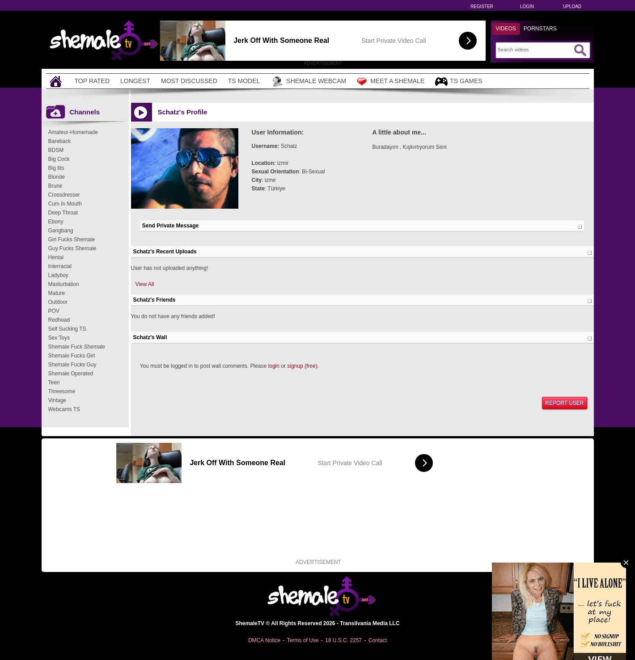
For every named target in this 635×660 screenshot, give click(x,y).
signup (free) (302, 366)
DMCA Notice (264, 640)
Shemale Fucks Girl (71, 356)
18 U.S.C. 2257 (343, 640)
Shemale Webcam (308, 81)
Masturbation (63, 284)
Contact (377, 640)
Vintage (57, 400)
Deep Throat (63, 213)
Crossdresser (64, 195)
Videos (506, 28)
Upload (572, 6)
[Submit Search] (580, 50)
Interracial (60, 266)
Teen (54, 382)
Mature (56, 293)
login (273, 366)
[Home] (57, 81)
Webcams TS (64, 409)
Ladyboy (58, 275)
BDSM (56, 150)
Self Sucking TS (67, 329)
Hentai (56, 257)
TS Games (458, 81)
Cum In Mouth (65, 204)
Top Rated (92, 80)
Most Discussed (189, 80)
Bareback (59, 141)
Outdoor (58, 302)
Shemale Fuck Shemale (76, 347)
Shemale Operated (70, 373)
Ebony (56, 222)
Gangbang (60, 230)
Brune (55, 186)
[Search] (534, 49)
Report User (564, 403)
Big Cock (59, 159)
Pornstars (540, 28)
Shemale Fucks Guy (72, 365)
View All (144, 284)
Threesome (62, 391)
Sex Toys (59, 338)
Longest (135, 80)
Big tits (56, 168)
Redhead (59, 320)
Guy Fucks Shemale (72, 248)
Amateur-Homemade (73, 132)
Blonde (56, 177)
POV (53, 311)
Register (481, 6)
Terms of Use (303, 640)
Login (527, 6)
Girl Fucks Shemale (71, 239)
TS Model (244, 80)
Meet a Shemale (390, 81)
